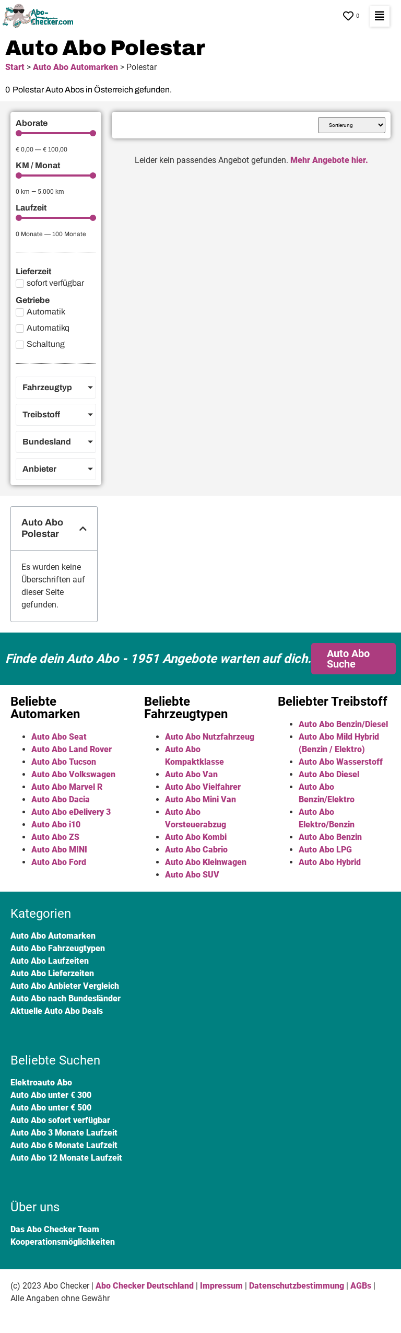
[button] (380, 16)
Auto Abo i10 (55, 824)
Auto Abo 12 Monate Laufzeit (66, 1158)
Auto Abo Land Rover (71, 749)
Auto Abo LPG (325, 850)
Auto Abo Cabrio (196, 850)
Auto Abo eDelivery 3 (71, 812)
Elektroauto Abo (41, 1083)
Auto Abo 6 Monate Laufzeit (63, 1145)
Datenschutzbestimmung (296, 1286)
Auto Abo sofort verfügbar (60, 1120)
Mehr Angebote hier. (329, 160)
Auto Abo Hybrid (330, 862)
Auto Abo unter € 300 (50, 1095)
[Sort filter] (351, 125)
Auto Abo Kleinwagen (205, 862)
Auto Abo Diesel (329, 774)
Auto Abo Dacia (60, 799)
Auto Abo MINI (59, 850)
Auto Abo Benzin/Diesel (343, 724)
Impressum (221, 1286)
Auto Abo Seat (59, 737)
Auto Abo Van (191, 774)
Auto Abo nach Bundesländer (65, 998)
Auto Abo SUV (192, 875)
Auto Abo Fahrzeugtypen (57, 948)
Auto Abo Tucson (63, 762)
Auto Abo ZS (55, 837)
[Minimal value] (56, 133)
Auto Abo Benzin (330, 837)
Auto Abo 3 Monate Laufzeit (63, 1133)
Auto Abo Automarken (75, 67)
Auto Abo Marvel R (66, 787)
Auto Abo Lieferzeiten (52, 973)
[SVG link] (40, 16)
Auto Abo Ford (58, 862)
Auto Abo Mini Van (200, 799)
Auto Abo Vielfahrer (203, 787)
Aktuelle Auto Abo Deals (56, 1011)
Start (15, 67)
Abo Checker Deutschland (145, 1286)
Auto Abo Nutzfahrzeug (209, 737)
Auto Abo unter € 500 (50, 1108)
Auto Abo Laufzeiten (49, 961)
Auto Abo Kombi (196, 837)
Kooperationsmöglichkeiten (62, 1242)
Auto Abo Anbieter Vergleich (64, 986)
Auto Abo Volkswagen (73, 774)
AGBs (360, 1286)
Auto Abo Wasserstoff (341, 762)
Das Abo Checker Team (54, 1229)
